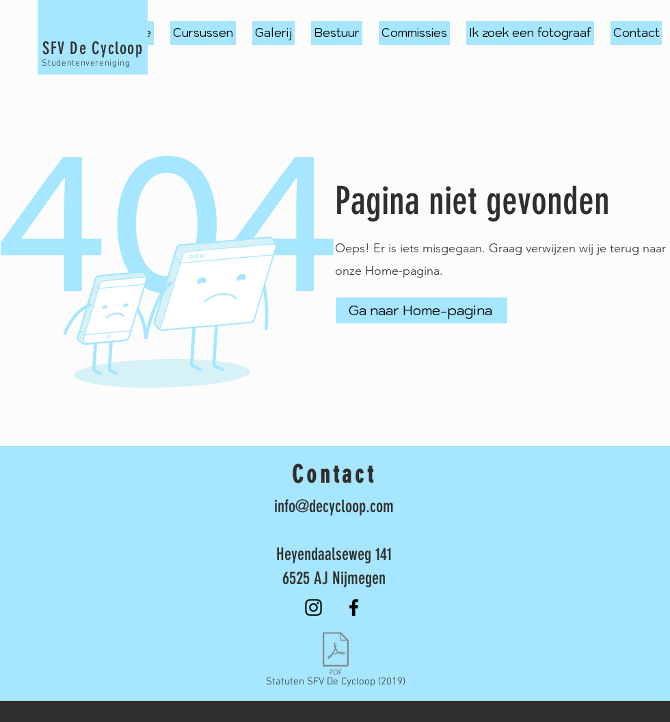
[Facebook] (354, 607)
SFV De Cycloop (92, 48)
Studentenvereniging (86, 63)
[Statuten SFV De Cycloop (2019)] (335, 662)
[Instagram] (313, 607)
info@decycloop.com (334, 506)
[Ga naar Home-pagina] (421, 310)
